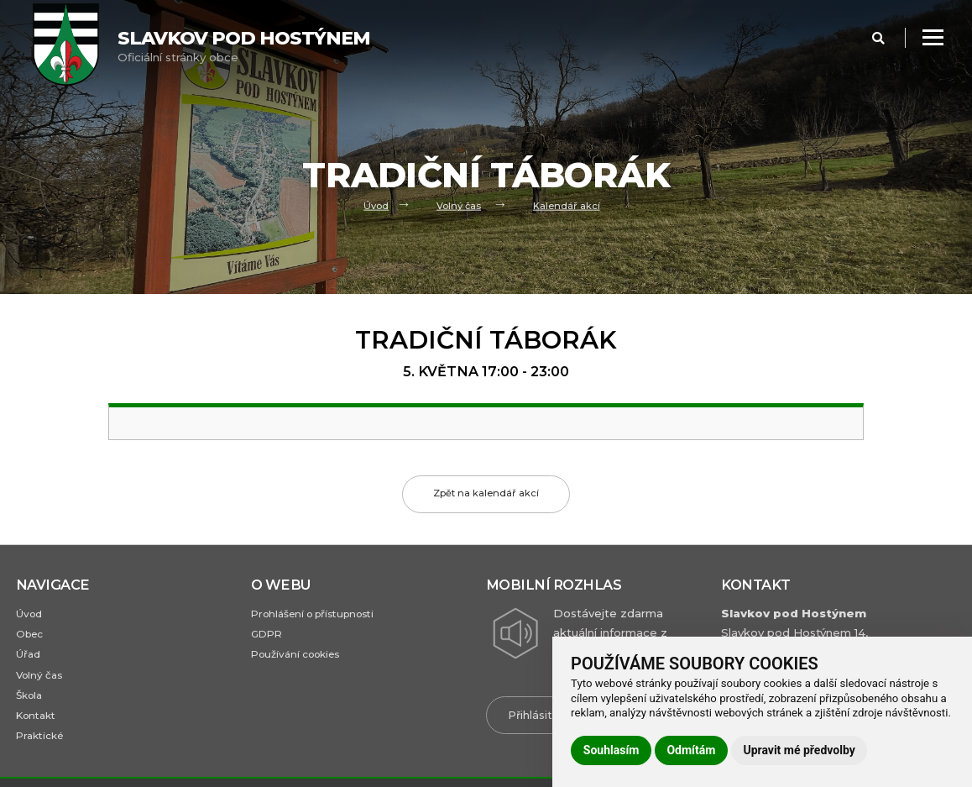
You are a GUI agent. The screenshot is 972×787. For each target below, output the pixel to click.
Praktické (41, 742)
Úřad (28, 657)
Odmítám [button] (690, 750)
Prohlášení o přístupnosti (319, 614)
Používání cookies (299, 657)
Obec (30, 636)
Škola (30, 699)
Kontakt (38, 721)
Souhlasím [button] (611, 750)
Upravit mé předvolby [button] (798, 750)
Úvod (376, 205)
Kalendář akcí (567, 205)
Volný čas (459, 205)
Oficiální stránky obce (244, 45)
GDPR (268, 636)
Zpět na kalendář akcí (486, 494)
